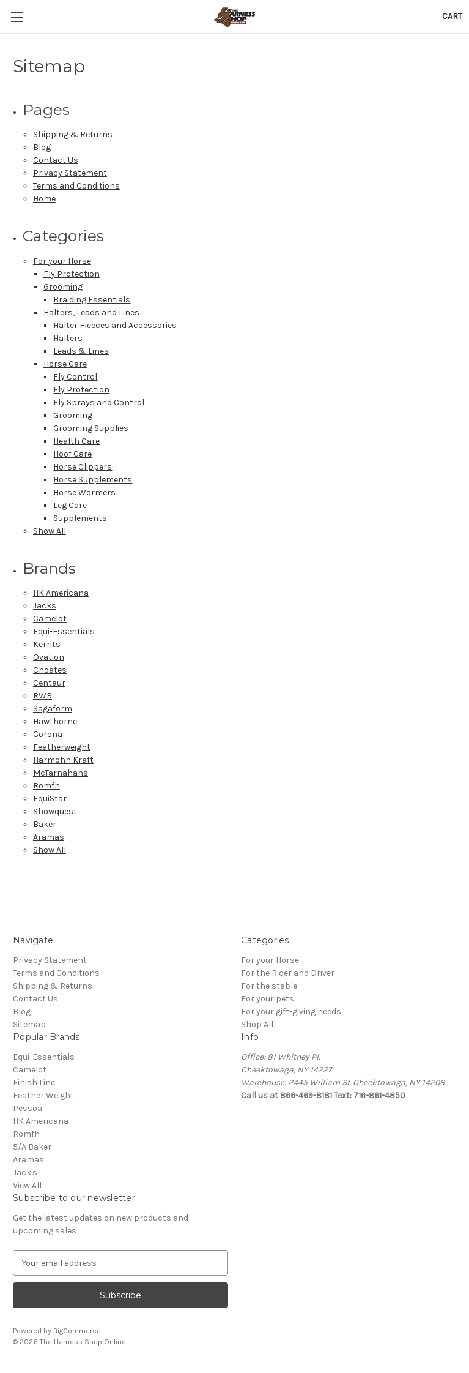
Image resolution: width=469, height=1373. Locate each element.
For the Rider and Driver (287, 973)
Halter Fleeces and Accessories (115, 325)
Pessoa (27, 1108)
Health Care (76, 441)
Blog (42, 147)
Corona (47, 734)
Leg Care (70, 505)
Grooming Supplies (90, 428)
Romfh (46, 785)
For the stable (269, 986)
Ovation (48, 657)
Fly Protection (71, 274)
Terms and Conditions (76, 186)
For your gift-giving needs (291, 1011)
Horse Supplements (92, 479)
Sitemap (29, 1024)
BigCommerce (77, 1330)
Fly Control (75, 377)
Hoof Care (72, 454)
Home (44, 198)
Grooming (63, 287)
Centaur (49, 683)
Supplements (80, 518)
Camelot (50, 618)
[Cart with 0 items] (452, 16)
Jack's (25, 1172)
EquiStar (50, 798)
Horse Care (65, 364)
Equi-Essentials (64, 631)
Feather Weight (43, 1095)
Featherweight (61, 747)
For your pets (267, 998)
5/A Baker (32, 1147)
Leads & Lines (81, 351)
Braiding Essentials (91, 299)
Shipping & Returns (73, 134)
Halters (68, 338)
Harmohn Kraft (63, 760)
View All (27, 1185)
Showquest (55, 811)
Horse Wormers (84, 492)
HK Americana (61, 593)
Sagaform (52, 708)
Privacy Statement (70, 173)
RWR (42, 695)
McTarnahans (60, 773)
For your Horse (62, 261)
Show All (49, 531)
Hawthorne (55, 721)
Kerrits (47, 644)
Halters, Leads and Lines (91, 312)
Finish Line (34, 1082)
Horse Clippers (82, 467)
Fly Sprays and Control (98, 402)
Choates (50, 670)
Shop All (257, 1024)
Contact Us (55, 160)
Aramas (48, 837)
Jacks (44, 605)
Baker (44, 824)
